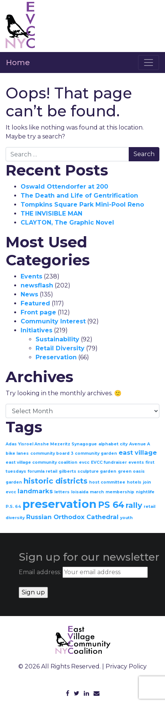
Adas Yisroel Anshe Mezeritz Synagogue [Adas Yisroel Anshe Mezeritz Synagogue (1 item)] (51, 444)
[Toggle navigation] (148, 62)
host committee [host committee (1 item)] (107, 482)
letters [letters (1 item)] (62, 492)
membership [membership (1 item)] (120, 492)
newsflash (37, 285)
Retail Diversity (60, 348)
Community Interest (53, 321)
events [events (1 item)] (136, 462)
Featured (35, 303)
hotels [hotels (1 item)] (134, 482)
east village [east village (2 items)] (138, 452)
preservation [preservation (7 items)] (59, 504)
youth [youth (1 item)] (126, 517)
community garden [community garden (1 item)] (96, 453)
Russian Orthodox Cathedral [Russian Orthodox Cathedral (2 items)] (72, 517)
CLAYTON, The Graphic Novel (67, 222)
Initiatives (36, 330)
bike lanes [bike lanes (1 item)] (17, 453)
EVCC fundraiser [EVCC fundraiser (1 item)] (109, 462)
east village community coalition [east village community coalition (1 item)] (41, 462)
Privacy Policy (126, 666)
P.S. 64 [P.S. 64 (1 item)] (13, 506)
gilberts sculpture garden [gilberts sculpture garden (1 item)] (87, 471)
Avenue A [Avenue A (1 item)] (139, 444)
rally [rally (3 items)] (134, 505)
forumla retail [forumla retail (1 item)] (42, 471)
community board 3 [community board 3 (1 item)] (51, 453)
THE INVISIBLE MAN (51, 213)
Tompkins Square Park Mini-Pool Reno (82, 204)
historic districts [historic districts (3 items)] (56, 480)
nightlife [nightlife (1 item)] (145, 492)
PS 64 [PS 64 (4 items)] (111, 505)
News (29, 294)
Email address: (83, 572)
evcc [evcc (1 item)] (84, 462)
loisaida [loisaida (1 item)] (79, 492)
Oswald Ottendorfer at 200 (64, 186)
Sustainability (57, 339)
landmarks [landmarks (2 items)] (35, 491)
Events (31, 276)
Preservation (56, 357)
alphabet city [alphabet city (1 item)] (113, 444)
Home (18, 62)
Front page (38, 312)
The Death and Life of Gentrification (79, 195)
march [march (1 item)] (97, 492)
